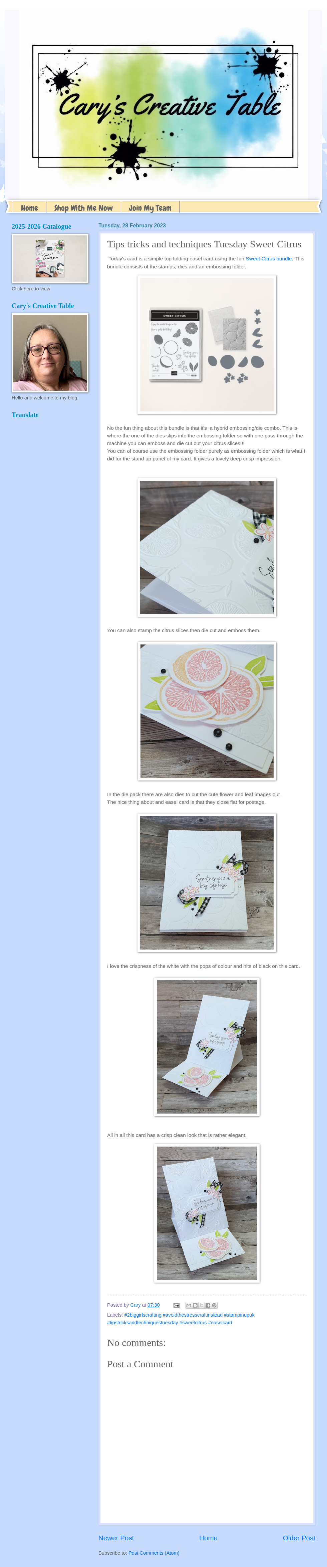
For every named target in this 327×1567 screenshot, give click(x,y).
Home (29, 208)
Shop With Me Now (83, 208)
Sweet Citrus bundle (269, 258)
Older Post (299, 1538)
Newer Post (116, 1538)
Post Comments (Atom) (154, 1553)
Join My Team (150, 208)
